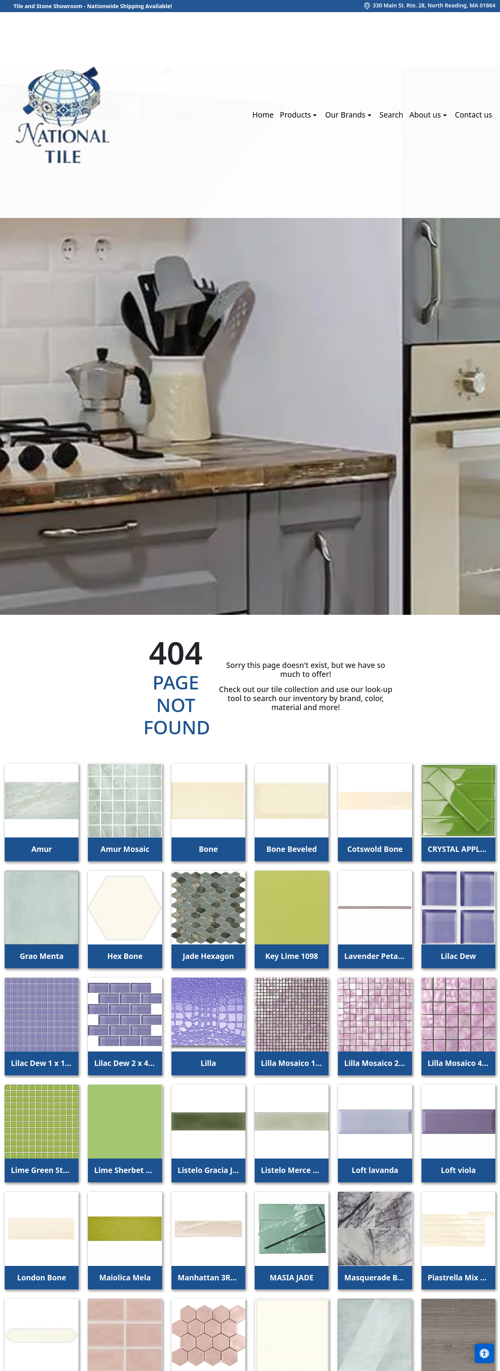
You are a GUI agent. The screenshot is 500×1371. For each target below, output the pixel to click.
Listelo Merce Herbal (291, 1170)
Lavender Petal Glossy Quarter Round (374, 956)
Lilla (208, 1063)
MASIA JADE (292, 1277)
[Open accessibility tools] (484, 1353)
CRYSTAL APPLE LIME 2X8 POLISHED (458, 849)
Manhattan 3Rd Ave (208, 1277)
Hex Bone (125, 956)
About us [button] (426, 114)
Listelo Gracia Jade (208, 1170)
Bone (208, 849)
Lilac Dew (458, 956)
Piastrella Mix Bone (458, 1277)
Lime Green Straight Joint (41, 1170)
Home (263, 114)
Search (391, 114)
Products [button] (296, 114)
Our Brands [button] (346, 114)
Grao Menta (41, 956)
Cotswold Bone (375, 849)
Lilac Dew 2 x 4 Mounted (124, 1063)
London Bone (41, 1277)
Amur (41, 849)
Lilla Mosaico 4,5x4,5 (458, 1063)
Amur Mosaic (125, 849)
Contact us (473, 114)
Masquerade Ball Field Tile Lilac (374, 1277)
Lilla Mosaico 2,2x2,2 (374, 1063)
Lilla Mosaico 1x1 (291, 1063)
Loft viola (458, 1170)
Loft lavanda (375, 1170)
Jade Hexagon (208, 956)
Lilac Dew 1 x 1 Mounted (41, 1063)
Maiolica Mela (125, 1277)
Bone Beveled (291, 849)
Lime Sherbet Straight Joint (124, 1170)
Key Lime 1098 (291, 956)
